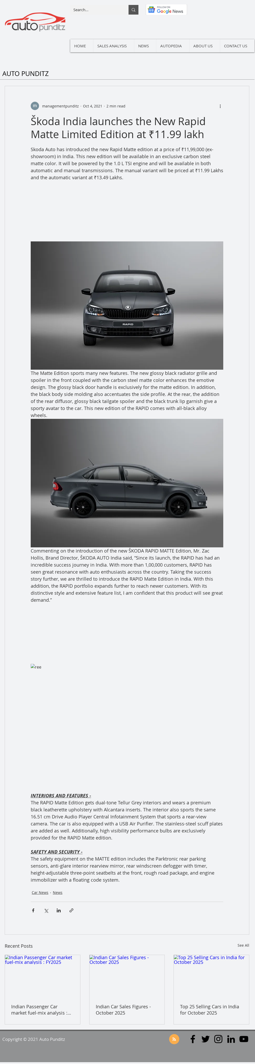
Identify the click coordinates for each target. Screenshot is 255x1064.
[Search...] (95, 10)
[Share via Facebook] (33, 910)
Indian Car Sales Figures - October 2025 (123, 1009)
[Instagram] (218, 1039)
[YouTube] (243, 1039)
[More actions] (220, 106)
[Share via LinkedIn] (58, 910)
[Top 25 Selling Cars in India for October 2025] (211, 976)
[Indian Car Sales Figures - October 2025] (127, 976)
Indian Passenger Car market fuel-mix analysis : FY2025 (39, 1009)
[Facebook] (192, 1039)
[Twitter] (205, 1039)
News (57, 892)
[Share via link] (71, 910)
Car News (40, 892)
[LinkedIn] (231, 1039)
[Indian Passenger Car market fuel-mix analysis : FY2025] (42, 976)
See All (243, 945)
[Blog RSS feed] (174, 1039)
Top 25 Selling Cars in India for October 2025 (209, 1009)
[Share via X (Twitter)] (45, 910)
